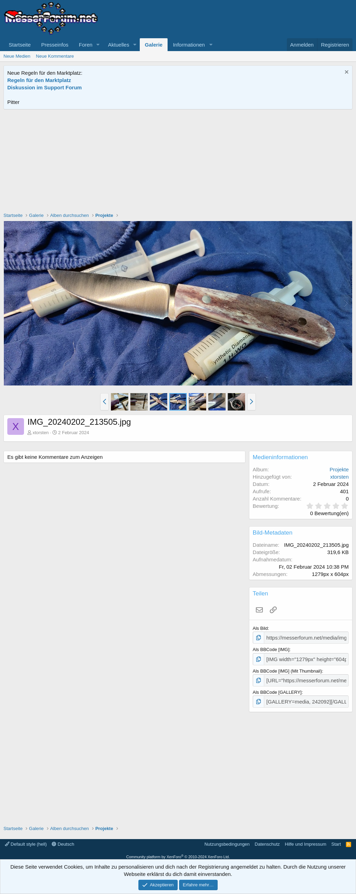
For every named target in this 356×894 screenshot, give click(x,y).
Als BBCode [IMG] (271, 648)
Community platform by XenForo (178, 853)
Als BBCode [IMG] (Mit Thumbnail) (287, 669)
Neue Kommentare (55, 56)
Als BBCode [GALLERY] (277, 689)
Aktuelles (118, 45)
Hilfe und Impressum (305, 840)
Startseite (20, 45)
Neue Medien (16, 56)
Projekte (339, 469)
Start (336, 840)
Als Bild (260, 628)
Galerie (154, 45)
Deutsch (63, 840)
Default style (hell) (26, 840)
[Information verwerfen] (346, 72)
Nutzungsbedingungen (227, 840)
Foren (85, 45)
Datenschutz (267, 840)
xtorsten (41, 432)
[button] (98, 44)
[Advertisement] (178, 161)
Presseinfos (54, 45)
